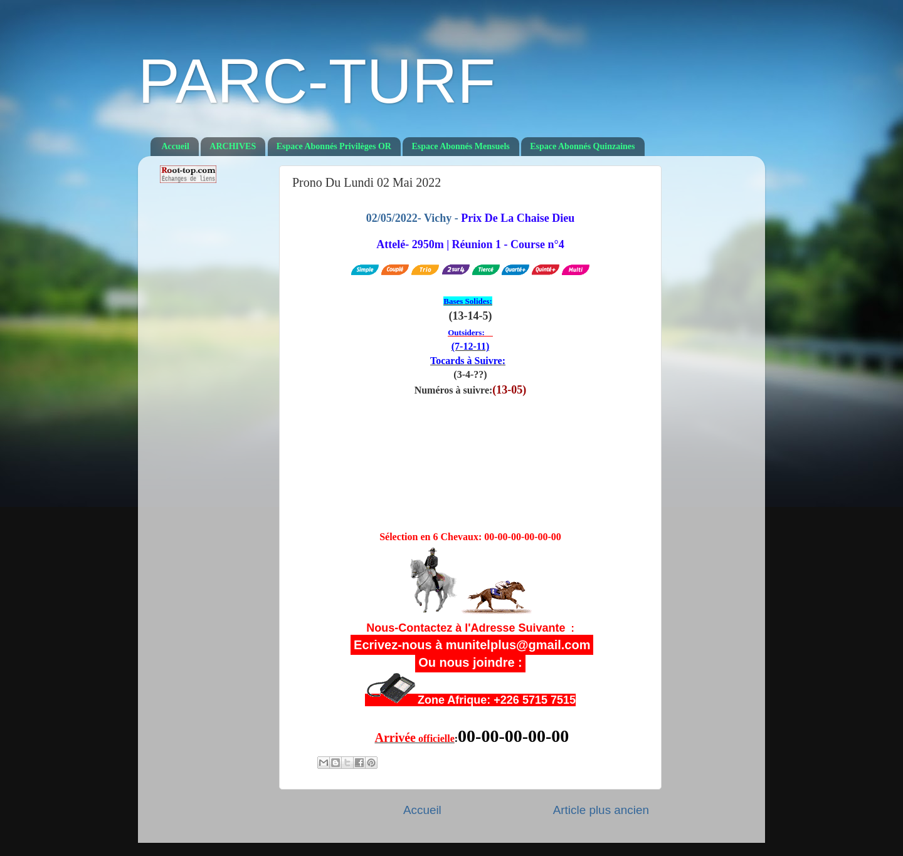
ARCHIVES (232, 146)
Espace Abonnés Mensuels (460, 146)
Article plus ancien (601, 810)
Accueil (175, 146)
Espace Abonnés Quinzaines (582, 146)
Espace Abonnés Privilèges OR (334, 146)
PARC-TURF (316, 81)
